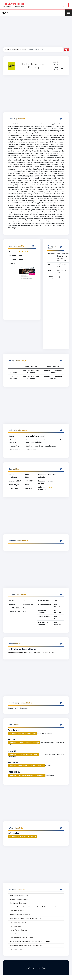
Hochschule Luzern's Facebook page (22, 733)
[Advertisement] (36, 30)
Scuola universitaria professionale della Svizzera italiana (29, 942)
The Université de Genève (18, 903)
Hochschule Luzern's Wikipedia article (22, 836)
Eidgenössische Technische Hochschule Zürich (26, 945)
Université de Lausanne (17, 922)
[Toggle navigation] (66, 5)
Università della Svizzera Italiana (21, 938)
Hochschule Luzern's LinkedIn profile (23, 754)
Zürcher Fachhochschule (18, 899)
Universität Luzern (16, 934)
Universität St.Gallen (16, 911)
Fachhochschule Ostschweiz (19, 915)
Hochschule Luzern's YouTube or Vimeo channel (26, 766)
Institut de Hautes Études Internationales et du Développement (32, 907)
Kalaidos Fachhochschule (18, 895)
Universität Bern (15, 926)
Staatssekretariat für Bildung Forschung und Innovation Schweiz (31, 652)
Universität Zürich (15, 949)
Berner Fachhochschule (18, 930)
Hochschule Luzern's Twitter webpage (24, 743)
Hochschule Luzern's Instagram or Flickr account (27, 775)
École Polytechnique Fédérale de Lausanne (25, 918)
